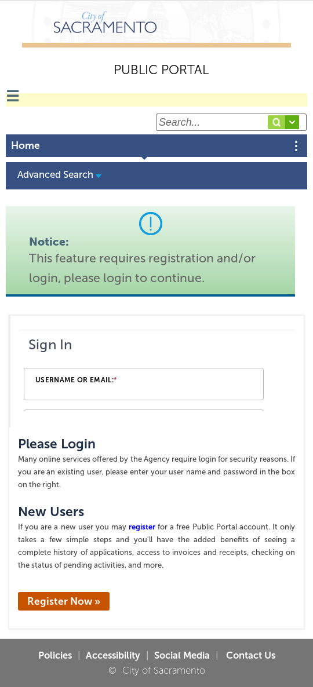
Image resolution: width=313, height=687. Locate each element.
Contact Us (249, 655)
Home (25, 146)
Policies (55, 655)
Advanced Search (59, 174)
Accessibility (113, 655)
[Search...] (231, 122)
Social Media (182, 655)
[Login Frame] (157, 371)
